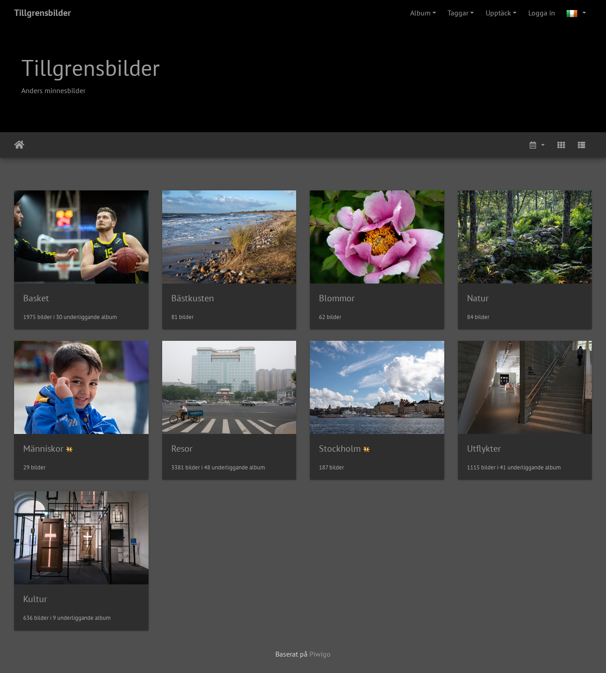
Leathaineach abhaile (19, 145)
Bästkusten (192, 298)
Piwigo (320, 653)
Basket (36, 298)
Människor (43, 448)
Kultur (35, 599)
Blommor (337, 298)
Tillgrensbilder (42, 13)
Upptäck (498, 12)
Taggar (457, 12)
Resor (182, 448)
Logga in (541, 12)
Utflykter (484, 448)
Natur (478, 298)
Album (420, 12)
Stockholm (340, 448)
